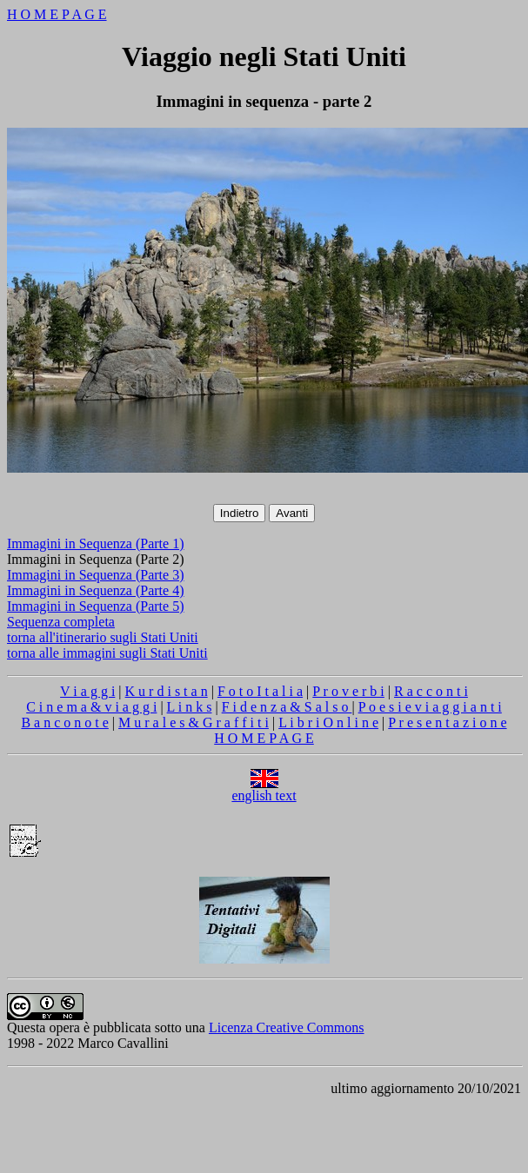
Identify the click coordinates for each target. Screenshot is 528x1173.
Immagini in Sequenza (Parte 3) (95, 574)
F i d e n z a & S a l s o (287, 706)
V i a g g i (87, 691)
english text (263, 789)
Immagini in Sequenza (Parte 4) (95, 590)
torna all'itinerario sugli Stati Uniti (102, 637)
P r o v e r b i (348, 691)
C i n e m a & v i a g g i (91, 706)
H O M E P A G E (57, 14)
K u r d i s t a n (166, 691)
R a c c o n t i (431, 691)
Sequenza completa (61, 621)
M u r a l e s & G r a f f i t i (193, 722)
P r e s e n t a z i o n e (447, 722)
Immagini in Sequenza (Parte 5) (95, 606)
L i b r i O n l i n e (328, 722)
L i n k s (189, 706)
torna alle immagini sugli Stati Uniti (107, 653)
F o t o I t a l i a (260, 691)
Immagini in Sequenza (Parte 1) (95, 543)
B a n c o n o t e (64, 722)
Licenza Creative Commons (286, 1027)
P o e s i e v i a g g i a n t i (430, 706)
